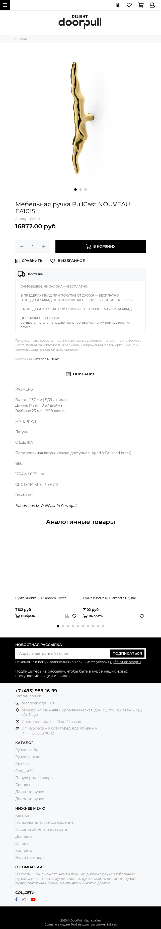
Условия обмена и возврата (41, 829)
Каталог (39, 359)
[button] (75, 189)
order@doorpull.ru (38, 703)
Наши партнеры (30, 857)
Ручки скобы (27, 750)
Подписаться (127, 653)
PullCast (53, 359)
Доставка (23, 836)
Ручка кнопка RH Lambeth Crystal (109, 598)
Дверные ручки (29, 799)
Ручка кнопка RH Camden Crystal (41, 598)
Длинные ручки (29, 792)
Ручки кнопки (28, 757)
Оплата (22, 843)
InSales (112, 924)
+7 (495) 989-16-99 (36, 691)
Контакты (24, 850)
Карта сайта (92, 920)
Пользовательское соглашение (44, 822)
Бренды (22, 785)
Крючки (22, 764)
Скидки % (24, 771)
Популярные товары (34, 778)
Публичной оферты (125, 662)
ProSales (77, 924)
